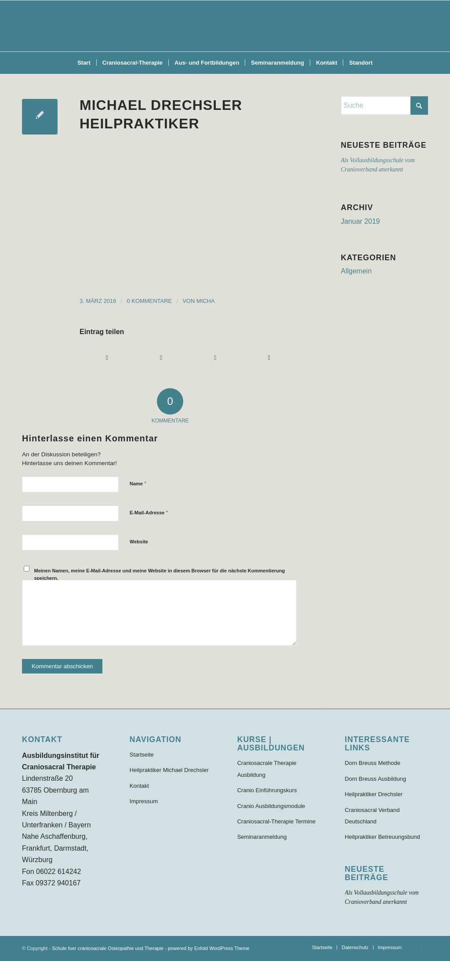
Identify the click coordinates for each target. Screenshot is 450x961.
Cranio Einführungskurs (267, 790)
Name (138, 483)
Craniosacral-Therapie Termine (276, 821)
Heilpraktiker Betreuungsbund (382, 837)
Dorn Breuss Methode (372, 763)
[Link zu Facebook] (421, 947)
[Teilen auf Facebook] (107, 357)
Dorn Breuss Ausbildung (375, 778)
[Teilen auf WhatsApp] (215, 357)
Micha (205, 301)
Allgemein (356, 271)
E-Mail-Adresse (149, 512)
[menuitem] (84, 63)
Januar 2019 (360, 221)
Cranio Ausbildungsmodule (271, 806)
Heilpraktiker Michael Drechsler (169, 770)
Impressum (144, 801)
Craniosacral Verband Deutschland (372, 816)
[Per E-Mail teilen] (269, 357)
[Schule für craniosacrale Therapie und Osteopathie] (225, 25)
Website (139, 541)
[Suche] (384, 105)
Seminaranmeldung (262, 837)
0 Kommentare (149, 301)
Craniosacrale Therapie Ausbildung (267, 769)
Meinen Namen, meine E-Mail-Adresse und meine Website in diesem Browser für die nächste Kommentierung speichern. (159, 574)
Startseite (142, 754)
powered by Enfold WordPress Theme (208, 948)
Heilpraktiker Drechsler (374, 794)
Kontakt (139, 786)
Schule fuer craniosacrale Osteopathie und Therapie (107, 948)
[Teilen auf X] (161, 357)
